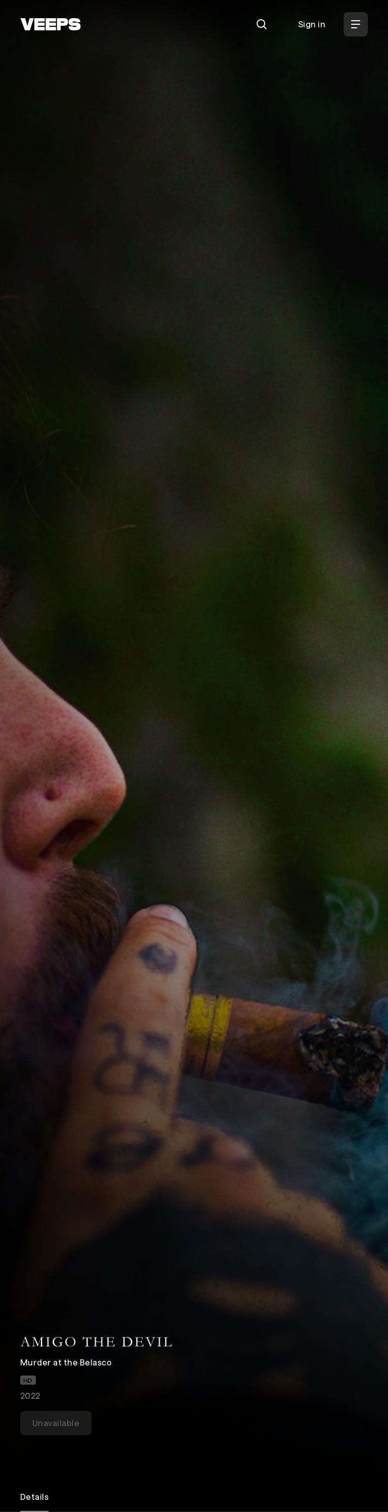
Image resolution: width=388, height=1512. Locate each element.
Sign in (311, 24)
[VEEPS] (50, 24)
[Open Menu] (356, 24)
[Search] (262, 24)
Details (34, 1496)
